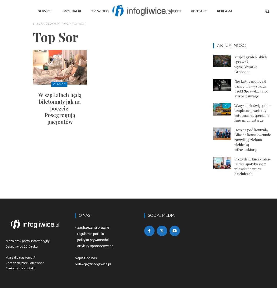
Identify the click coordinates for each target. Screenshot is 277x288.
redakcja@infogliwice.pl (93, 264)
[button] (267, 11)
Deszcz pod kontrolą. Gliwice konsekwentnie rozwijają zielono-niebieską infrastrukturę (252, 140)
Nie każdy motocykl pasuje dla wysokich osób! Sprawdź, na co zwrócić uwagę (251, 88)
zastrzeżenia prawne (93, 227)
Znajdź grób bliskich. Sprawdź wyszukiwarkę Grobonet (251, 64)
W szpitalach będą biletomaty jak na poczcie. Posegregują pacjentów (59, 108)
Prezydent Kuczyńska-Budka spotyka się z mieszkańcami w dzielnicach (252, 166)
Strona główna (46, 23)
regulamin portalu (90, 234)
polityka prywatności (93, 240)
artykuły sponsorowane (95, 246)
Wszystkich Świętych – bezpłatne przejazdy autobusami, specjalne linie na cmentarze (252, 113)
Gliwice (59, 84)
